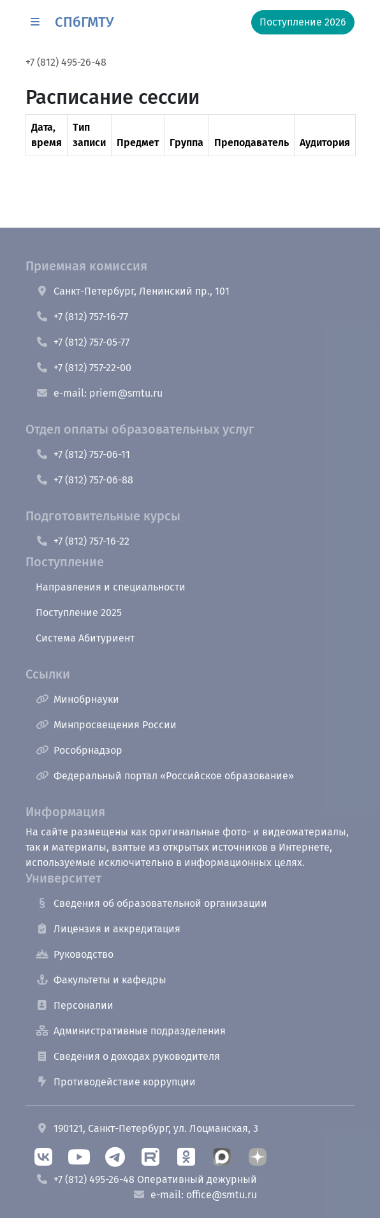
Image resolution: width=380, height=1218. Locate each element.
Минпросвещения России (106, 725)
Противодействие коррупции (116, 1082)
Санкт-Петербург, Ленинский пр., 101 (133, 291)
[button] (35, 22)
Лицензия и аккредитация (108, 929)
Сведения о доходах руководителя (128, 1056)
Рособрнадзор (79, 750)
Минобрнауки (77, 699)
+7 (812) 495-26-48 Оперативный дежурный (146, 1179)
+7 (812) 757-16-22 (82, 541)
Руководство (74, 954)
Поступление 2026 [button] (302, 22)
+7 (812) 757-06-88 (84, 480)
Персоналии (74, 1005)
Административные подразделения (131, 1031)
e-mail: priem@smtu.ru (99, 393)
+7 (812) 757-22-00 (83, 368)
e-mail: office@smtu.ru (195, 1195)
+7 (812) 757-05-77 (82, 342)
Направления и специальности (111, 587)
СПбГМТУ (84, 22)
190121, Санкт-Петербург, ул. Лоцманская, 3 (147, 1128)
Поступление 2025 (79, 612)
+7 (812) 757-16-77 (82, 317)
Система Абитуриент (85, 638)
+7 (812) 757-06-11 (83, 454)
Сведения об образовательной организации (151, 903)
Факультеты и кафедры (101, 980)
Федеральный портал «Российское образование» (165, 776)
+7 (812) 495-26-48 (66, 62)
